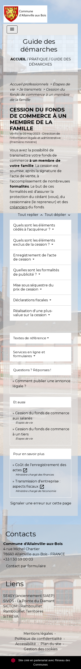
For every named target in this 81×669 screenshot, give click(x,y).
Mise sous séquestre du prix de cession (33, 287)
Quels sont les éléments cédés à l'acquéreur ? (34, 227)
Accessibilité (25, 644)
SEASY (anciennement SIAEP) (29, 596)
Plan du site (51, 644)
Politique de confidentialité (38, 639)
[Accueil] (25, 11)
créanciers (18, 207)
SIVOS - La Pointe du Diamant (29, 601)
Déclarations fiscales (31, 300)
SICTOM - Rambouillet (22, 606)
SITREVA (10, 616)
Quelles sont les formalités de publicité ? (36, 272)
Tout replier (31, 215)
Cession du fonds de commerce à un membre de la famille (39, 94)
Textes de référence (29, 338)
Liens (14, 583)
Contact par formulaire (26, 566)
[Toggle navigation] (12, 29)
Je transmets (30, 89)
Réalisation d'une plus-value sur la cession (32, 313)
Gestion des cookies (40, 649)
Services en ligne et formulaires (29, 354)
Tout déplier (57, 215)
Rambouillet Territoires (23, 611)
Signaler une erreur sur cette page (40, 503)
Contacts (20, 534)
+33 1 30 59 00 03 (18, 559)
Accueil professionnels (29, 84)
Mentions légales (38, 633)
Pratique (38, 59)
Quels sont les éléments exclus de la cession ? (34, 242)
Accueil (18, 59)
